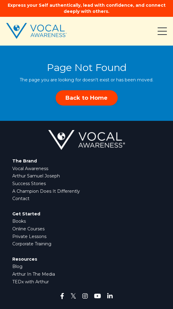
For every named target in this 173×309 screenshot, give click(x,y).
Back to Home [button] (86, 98)
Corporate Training (31, 244)
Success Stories (29, 183)
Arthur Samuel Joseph (36, 176)
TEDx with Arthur (30, 282)
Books (19, 221)
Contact (20, 198)
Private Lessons (29, 236)
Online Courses (28, 229)
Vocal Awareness (30, 168)
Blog (17, 266)
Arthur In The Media (33, 274)
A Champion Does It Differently (46, 191)
